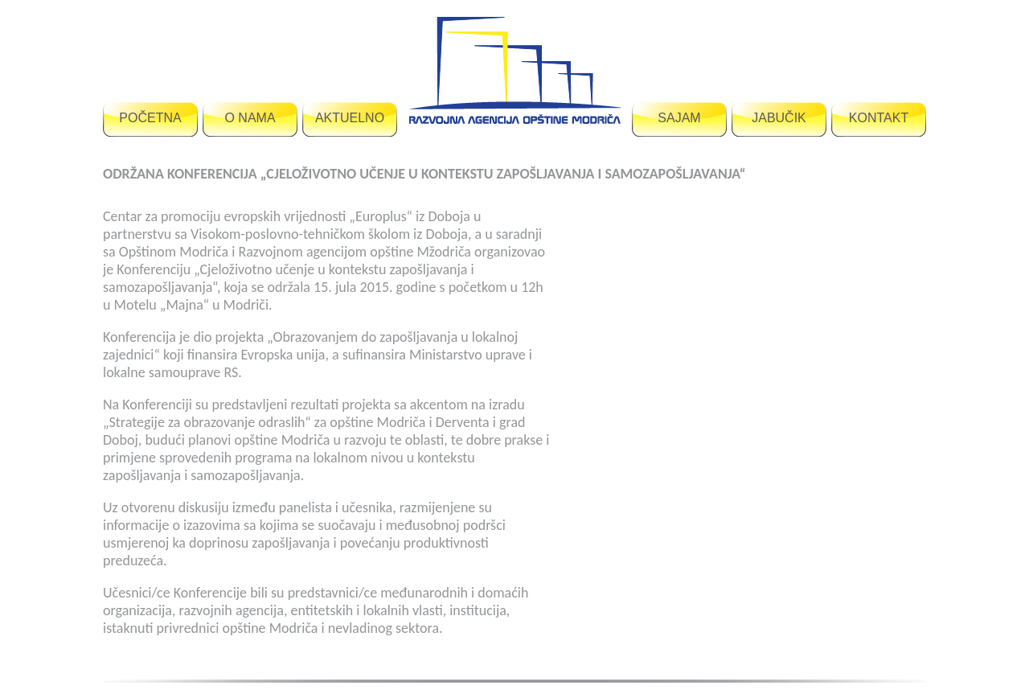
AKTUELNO (349, 118)
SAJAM (679, 118)
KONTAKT (878, 118)
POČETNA (150, 118)
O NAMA (249, 118)
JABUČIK (779, 118)
